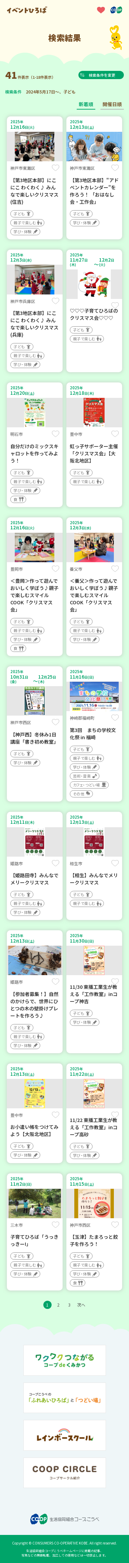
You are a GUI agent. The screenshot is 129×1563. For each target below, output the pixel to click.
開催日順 (112, 104)
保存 (55, 168)
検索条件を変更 (103, 75)
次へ (81, 1305)
